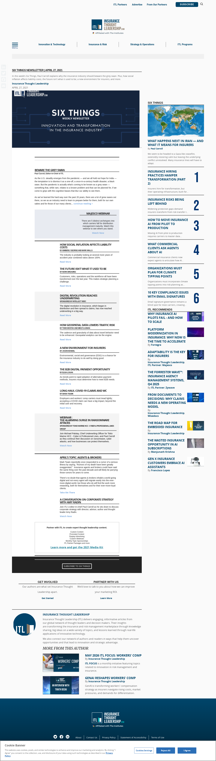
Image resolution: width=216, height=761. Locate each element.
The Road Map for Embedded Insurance (165, 425)
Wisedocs (153, 416)
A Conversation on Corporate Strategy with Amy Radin (86, 501)
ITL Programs (185, 44)
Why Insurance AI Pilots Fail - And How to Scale (165, 318)
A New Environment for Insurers (83, 348)
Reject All (165, 750)
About (78, 737)
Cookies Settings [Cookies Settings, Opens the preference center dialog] (144, 750)
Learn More (106, 598)
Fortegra (156, 344)
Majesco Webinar (98, 213)
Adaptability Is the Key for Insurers (166, 354)
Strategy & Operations (142, 44)
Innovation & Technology (52, 44)
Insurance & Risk (98, 44)
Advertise (137, 4)
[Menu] (19, 44)
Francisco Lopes (160, 470)
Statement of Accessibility (133, 737)
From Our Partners (157, 4)
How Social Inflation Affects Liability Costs (85, 246)
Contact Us (91, 737)
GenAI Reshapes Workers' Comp (110, 678)
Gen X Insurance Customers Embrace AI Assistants (166, 463)
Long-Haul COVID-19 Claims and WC (83, 391)
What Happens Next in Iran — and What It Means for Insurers (176, 143)
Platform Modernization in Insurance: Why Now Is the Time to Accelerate (167, 335)
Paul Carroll (157, 148)
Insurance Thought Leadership (30, 83)
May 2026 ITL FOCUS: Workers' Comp (113, 655)
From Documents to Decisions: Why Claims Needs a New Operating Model (167, 401)
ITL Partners (120, 4)
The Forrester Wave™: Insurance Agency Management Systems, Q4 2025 (166, 378)
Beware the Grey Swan (50, 170)
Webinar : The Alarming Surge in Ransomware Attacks (84, 420)
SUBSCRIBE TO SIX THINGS (77, 566)
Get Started (48, 598)
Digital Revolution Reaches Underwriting (78, 297)
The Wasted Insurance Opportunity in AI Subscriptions (166, 444)
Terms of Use (157, 737)
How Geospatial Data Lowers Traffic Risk (87, 325)
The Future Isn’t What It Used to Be (83, 269)
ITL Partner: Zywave (163, 387)
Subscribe (187, 4)
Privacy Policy (109, 737)
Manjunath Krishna (163, 451)
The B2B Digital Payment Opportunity (85, 369)
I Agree (187, 750)
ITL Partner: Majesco (160, 365)
